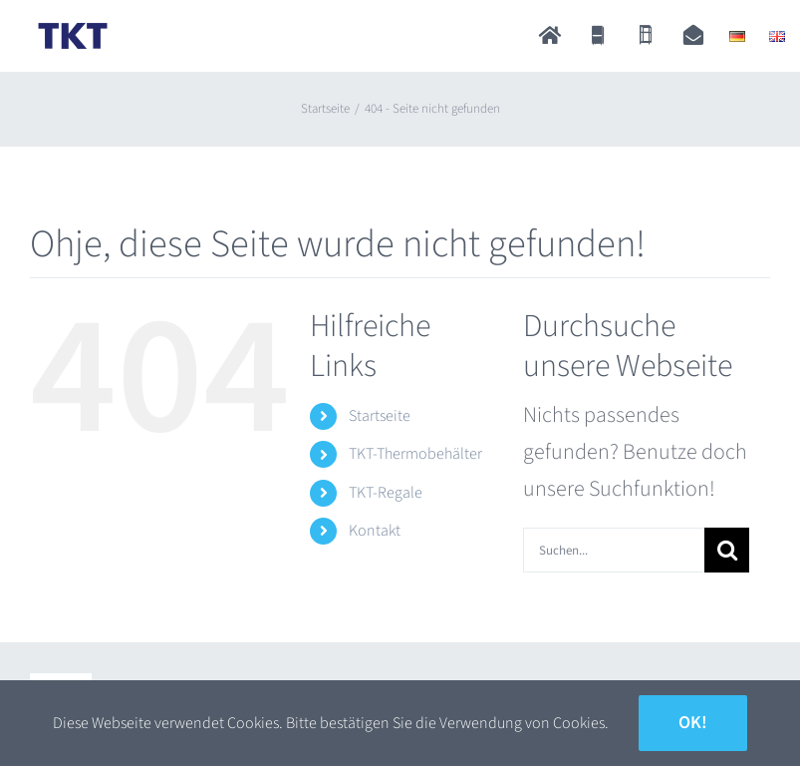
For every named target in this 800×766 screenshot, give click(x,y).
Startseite (379, 416)
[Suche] (726, 550)
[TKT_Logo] (73, 27)
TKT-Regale (385, 493)
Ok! (692, 722)
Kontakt (374, 531)
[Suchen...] (614, 550)
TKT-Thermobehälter (415, 454)
